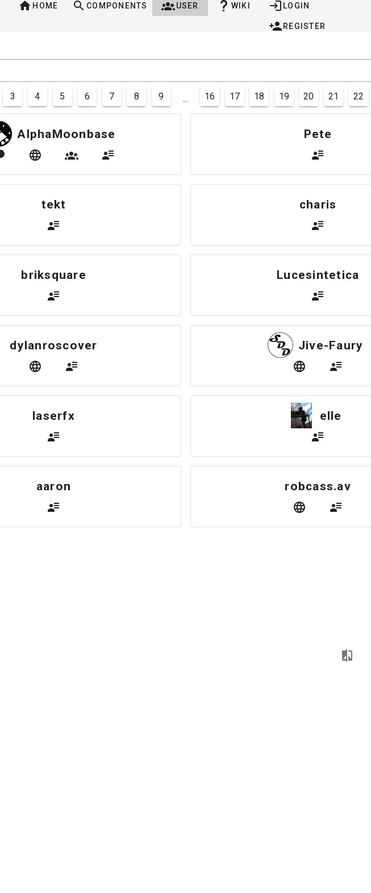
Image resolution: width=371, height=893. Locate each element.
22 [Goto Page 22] (358, 96)
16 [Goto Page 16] (210, 96)
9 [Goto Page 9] (161, 96)
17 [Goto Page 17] (235, 96)
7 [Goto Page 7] (111, 96)
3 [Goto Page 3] (12, 96)
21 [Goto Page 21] (333, 96)
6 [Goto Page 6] (87, 96)
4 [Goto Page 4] (37, 96)
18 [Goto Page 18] (259, 96)
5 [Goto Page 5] (62, 96)
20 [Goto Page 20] (308, 96)
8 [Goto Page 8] (136, 96)
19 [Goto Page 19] (284, 96)
